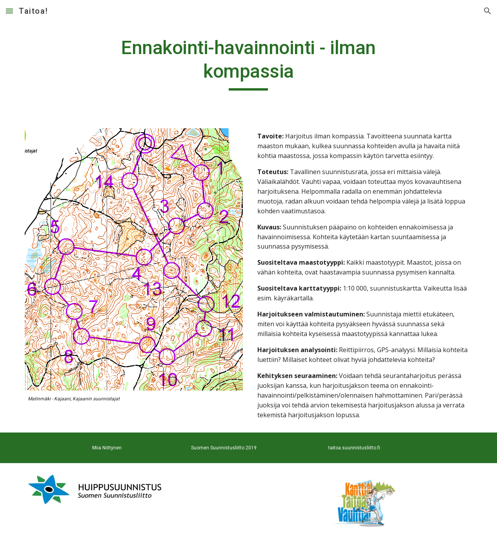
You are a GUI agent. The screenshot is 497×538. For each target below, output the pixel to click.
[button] (9, 11)
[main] (248, 63)
